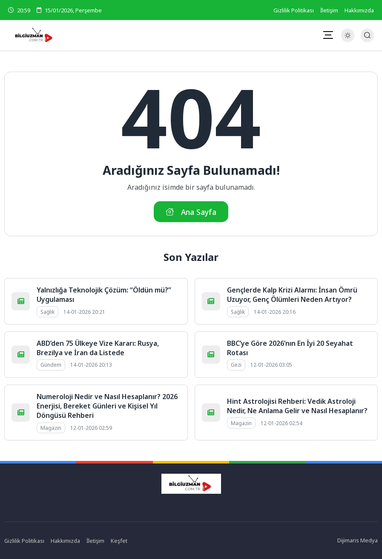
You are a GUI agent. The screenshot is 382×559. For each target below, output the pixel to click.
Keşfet (119, 541)
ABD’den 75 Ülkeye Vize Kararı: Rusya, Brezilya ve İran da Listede (98, 348)
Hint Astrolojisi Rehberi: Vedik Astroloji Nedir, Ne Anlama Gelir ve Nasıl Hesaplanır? (297, 406)
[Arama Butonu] (367, 35)
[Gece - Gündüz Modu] (347, 40)
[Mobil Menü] (328, 35)
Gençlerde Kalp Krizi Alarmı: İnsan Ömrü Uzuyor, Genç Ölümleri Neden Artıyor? (292, 294)
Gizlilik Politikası (293, 10)
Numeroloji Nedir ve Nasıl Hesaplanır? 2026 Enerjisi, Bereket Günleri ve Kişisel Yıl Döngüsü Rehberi (107, 406)
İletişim (329, 10)
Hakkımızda (359, 10)
